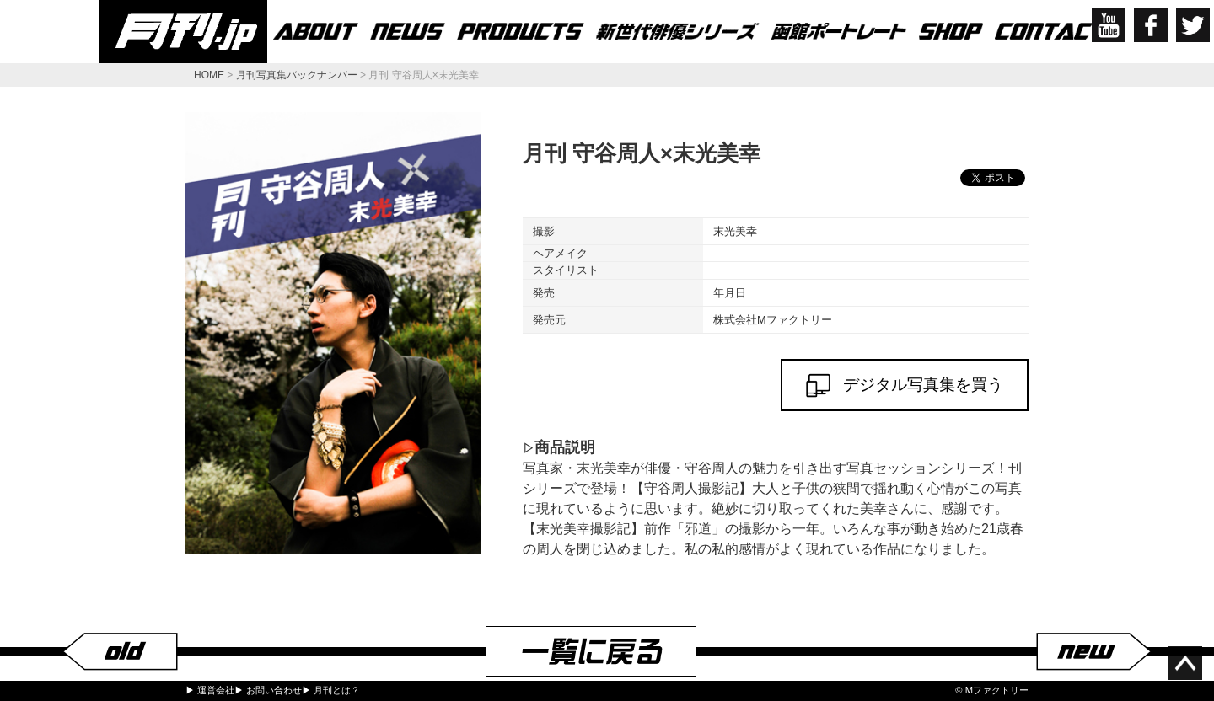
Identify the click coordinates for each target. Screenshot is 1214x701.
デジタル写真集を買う (904, 385)
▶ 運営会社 (209, 690)
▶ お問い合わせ (268, 690)
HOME (209, 75)
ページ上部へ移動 (1185, 663)
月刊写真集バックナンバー (296, 75)
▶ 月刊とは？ (331, 690)
